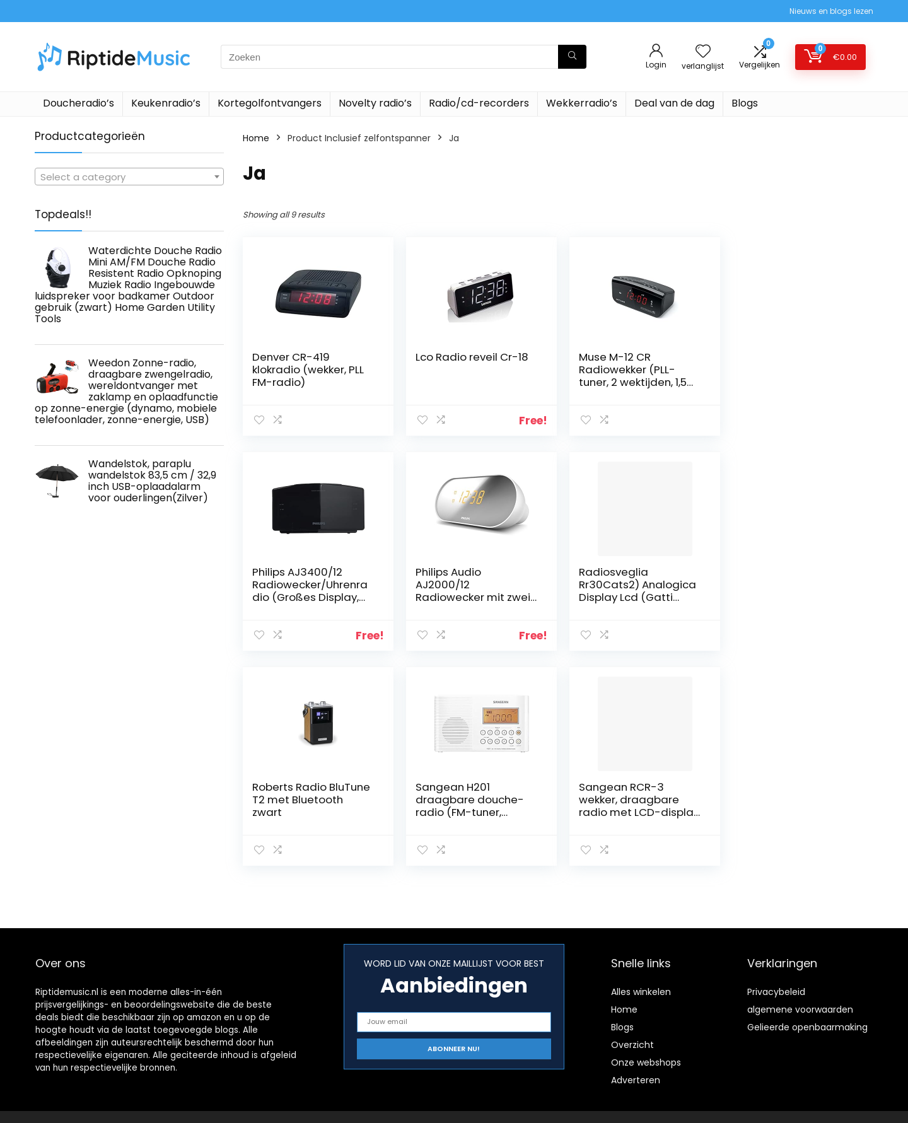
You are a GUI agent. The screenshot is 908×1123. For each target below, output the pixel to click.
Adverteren (635, 1080)
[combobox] (129, 176)
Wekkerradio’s (581, 103)
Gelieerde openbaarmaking (807, 1027)
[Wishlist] (703, 52)
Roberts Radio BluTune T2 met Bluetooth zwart (633, 584)
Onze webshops (646, 1062)
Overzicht (632, 1045)
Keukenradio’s (166, 103)
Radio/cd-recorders (479, 103)
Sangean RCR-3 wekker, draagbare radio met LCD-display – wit (302, 805)
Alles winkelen (641, 992)
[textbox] (129, 177)
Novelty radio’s (375, 103)
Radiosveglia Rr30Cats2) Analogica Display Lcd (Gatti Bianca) (471, 590)
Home (256, 138)
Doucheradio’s (78, 103)
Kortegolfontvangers (270, 103)
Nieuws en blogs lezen (831, 11)
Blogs (744, 103)
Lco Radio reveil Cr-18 (469, 356)
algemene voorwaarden (800, 1009)
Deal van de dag (674, 103)
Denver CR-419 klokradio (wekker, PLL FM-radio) (308, 369)
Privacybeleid (776, 992)
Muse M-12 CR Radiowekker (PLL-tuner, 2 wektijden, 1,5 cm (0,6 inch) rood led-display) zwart (628, 382)
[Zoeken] (572, 57)
